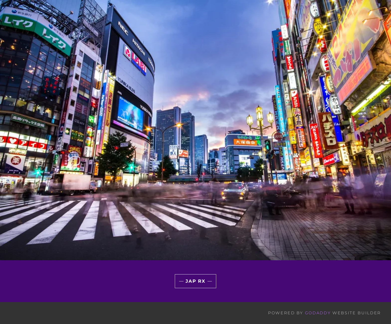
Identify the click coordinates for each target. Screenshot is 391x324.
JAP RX (195, 281)
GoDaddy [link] (318, 313)
